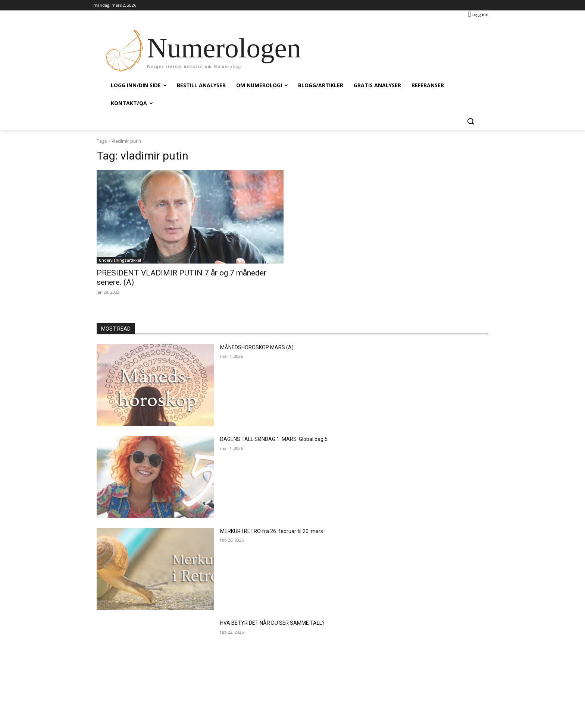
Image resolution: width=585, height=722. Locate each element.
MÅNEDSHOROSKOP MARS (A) (257, 347)
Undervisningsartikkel (120, 260)
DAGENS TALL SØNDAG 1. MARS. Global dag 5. (274, 439)
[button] (470, 121)
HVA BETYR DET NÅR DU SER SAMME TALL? (272, 623)
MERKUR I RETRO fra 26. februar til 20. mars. (272, 531)
